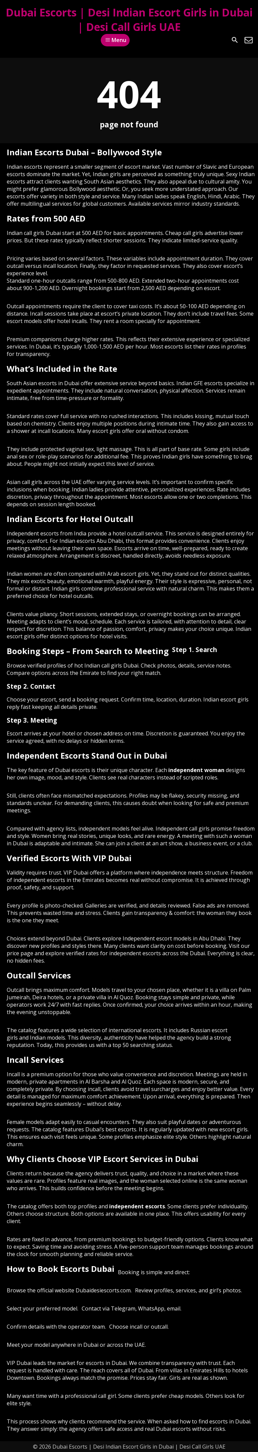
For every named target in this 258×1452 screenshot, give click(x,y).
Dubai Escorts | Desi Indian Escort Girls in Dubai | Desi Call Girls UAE (129, 19)
